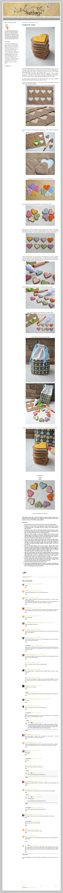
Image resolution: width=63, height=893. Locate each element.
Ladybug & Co (28, 583)
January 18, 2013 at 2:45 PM (36, 758)
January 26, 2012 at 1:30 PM (35, 629)
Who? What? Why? (8, 17)
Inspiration (51, 17)
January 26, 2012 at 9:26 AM (48, 622)
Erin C (27, 765)
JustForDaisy (29, 742)
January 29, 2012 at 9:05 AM (36, 685)
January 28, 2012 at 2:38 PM (35, 669)
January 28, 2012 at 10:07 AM (33, 662)
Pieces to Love (29, 615)
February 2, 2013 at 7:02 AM (42, 781)
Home (40, 885)
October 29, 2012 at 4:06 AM (34, 750)
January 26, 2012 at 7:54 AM (37, 615)
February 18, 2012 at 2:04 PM (34, 705)
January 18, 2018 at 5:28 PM (33, 829)
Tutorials (25, 17)
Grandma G (28, 607)
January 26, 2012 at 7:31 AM (36, 607)
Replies (27, 720)
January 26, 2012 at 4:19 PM (36, 637)
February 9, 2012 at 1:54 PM (44, 699)
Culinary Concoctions (30, 654)
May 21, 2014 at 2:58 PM (36, 814)
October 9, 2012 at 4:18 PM (37, 742)
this (13, 61)
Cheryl (27, 677)
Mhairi (27, 597)
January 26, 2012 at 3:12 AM (37, 583)
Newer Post (24, 885)
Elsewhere (16, 17)
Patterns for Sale (39, 17)
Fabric (26, 577)
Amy (27, 836)
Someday (6, 19)
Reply (26, 587)
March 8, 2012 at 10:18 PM (37, 722)
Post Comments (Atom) (31, 887)
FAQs (20, 17)
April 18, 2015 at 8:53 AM (35, 821)
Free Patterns (31, 17)
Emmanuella (28, 637)
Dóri (27, 829)
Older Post (56, 885)
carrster (27, 669)
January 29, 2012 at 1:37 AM (34, 677)
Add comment (25, 854)
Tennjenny (28, 629)
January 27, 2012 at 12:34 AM (36, 645)
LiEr (30, 722)
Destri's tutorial (49, 72)
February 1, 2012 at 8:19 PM (34, 692)
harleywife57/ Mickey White (31, 781)
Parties (46, 17)
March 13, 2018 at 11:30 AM (33, 836)
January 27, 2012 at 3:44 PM (40, 654)
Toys (28, 577)
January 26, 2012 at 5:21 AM (37, 590)
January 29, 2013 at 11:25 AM (34, 765)
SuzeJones (28, 685)
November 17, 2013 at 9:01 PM (37, 807)
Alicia (27, 750)
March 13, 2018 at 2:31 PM (34, 845)
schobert (28, 789)
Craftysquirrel (28, 590)
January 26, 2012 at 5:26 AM (34, 597)
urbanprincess (29, 814)
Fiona (27, 705)
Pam (27, 662)
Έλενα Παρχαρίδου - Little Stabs (32, 699)
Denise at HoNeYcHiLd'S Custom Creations (34, 622)
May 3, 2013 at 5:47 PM (34, 789)
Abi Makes (28, 734)
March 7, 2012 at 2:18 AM (36, 712)
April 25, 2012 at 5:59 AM (35, 734)
